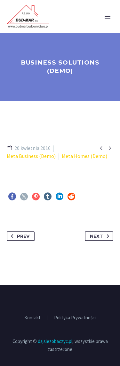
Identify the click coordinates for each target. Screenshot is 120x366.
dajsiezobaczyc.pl (55, 341)
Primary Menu (107, 17)
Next (101, 236)
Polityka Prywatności (75, 317)
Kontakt (32, 317)
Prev (18, 236)
